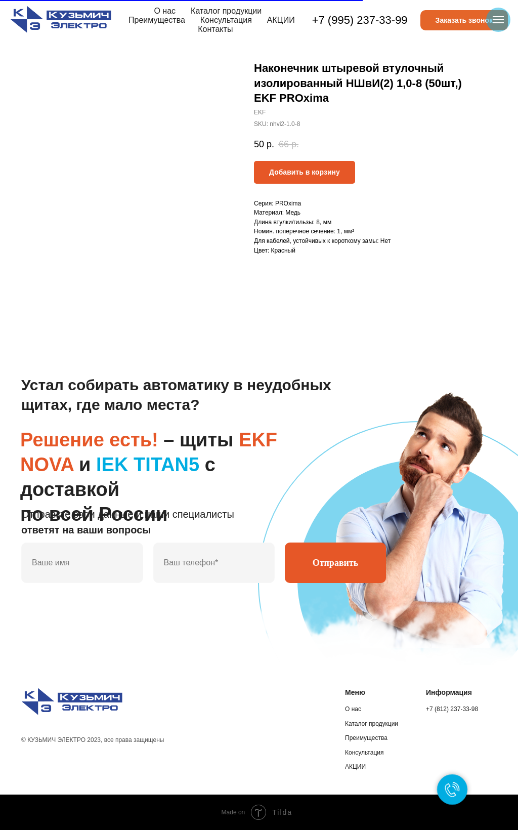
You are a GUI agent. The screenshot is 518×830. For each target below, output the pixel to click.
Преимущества (156, 20)
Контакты (215, 29)
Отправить (336, 563)
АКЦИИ (281, 20)
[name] (82, 563)
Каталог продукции (226, 11)
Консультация (226, 20)
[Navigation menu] (498, 19)
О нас (165, 11)
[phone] (214, 563)
